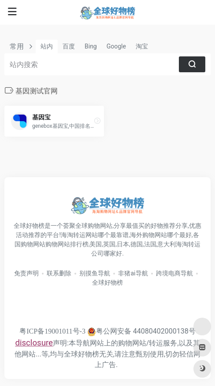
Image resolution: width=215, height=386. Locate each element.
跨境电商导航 (174, 273)
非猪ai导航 (133, 273)
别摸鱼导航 (94, 273)
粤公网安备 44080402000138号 (141, 331)
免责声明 (26, 273)
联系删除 (59, 273)
